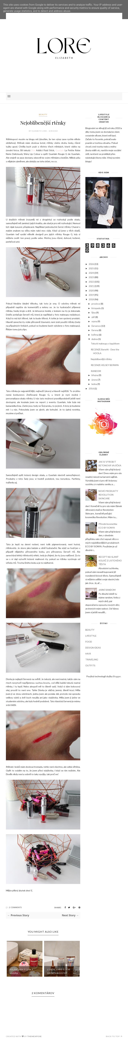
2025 (91, 268)
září (93, 317)
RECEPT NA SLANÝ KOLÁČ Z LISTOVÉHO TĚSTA (110, 560)
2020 (91, 290)
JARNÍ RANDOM (107, 589)
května (94, 334)
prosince (95, 303)
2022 (91, 281)
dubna (94, 339)
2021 (91, 286)
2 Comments (15, 907)
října (93, 312)
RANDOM (96, 371)
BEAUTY (43, 114)
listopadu (96, 308)
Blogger (117, 676)
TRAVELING (91, 659)
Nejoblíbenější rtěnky (101, 359)
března (94, 375)
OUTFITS (90, 665)
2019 (91, 294)
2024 (91, 272)
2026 (91, 264)
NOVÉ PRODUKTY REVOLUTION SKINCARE (108, 495)
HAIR (88, 653)
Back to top (114, 1036)
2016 (91, 388)
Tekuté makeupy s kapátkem (105, 343)
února (94, 379)
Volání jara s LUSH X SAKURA (21, 971)
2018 (91, 299)
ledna (94, 384)
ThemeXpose (34, 1036)
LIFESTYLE (90, 635)
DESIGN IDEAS (93, 647)
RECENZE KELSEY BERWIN (105, 365)
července (96, 325)
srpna (94, 321)
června (94, 330)
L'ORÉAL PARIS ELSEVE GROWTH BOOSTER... (58, 971)
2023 (91, 277)
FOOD (88, 641)
